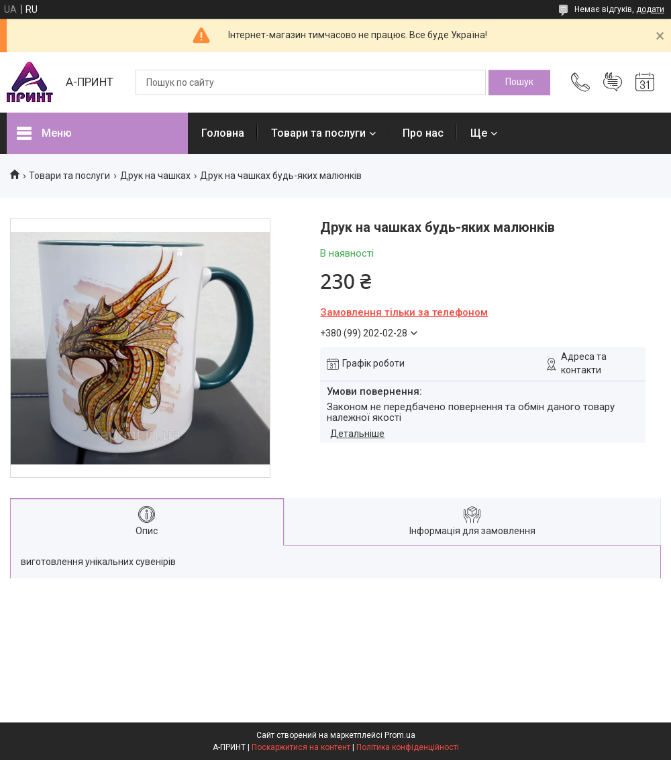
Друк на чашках (155, 175)
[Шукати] (519, 82)
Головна (222, 133)
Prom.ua (399, 735)
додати (650, 9)
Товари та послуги (318, 133)
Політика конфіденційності (407, 747)
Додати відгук (612, 82)
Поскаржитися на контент (301, 747)
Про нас (423, 133)
